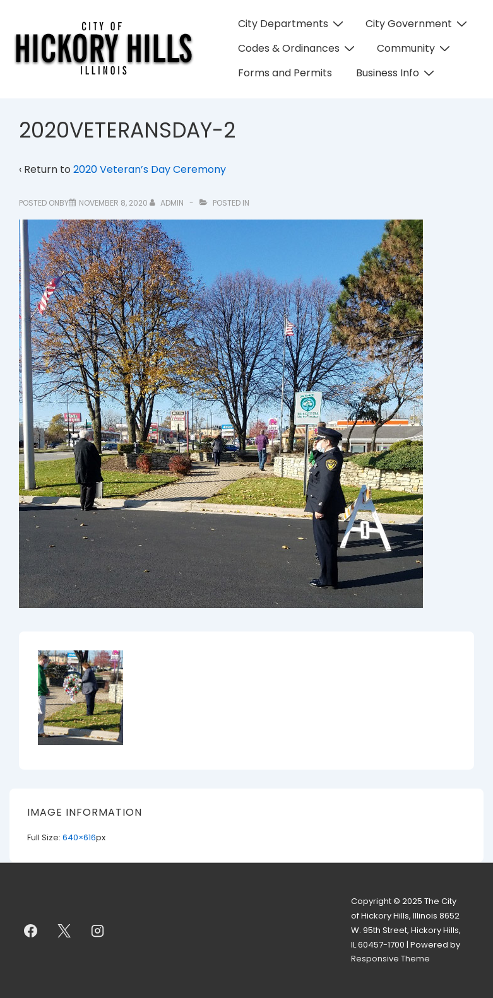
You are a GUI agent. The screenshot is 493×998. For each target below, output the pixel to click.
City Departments (292, 23)
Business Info (396, 73)
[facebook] (31, 930)
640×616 (79, 837)
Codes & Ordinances (298, 48)
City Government (417, 23)
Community (415, 48)
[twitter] (64, 930)
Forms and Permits (285, 73)
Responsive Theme (390, 959)
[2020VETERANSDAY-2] (113, 202)
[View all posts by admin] (168, 202)
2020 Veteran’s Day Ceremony (149, 169)
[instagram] (98, 930)
